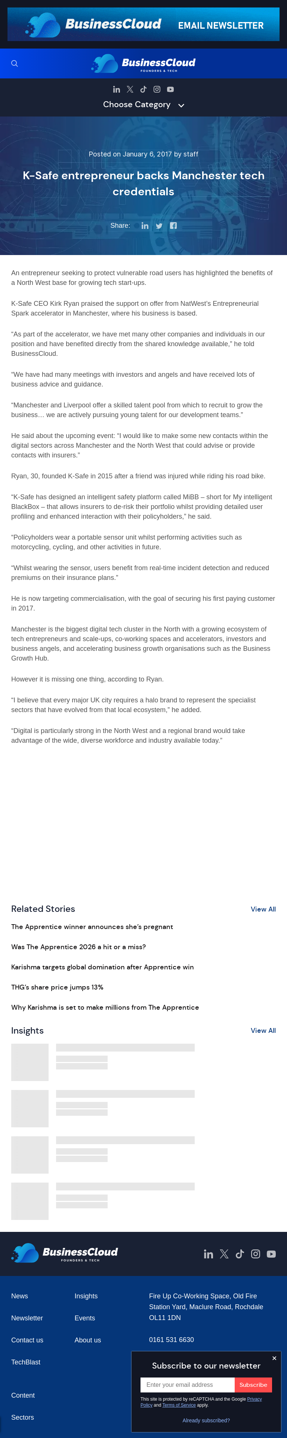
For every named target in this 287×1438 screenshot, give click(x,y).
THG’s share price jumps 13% (57, 987)
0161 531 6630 (171, 1340)
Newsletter (27, 1318)
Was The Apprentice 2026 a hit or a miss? (78, 947)
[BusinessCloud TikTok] (143, 89)
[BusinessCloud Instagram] (157, 89)
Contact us (27, 1340)
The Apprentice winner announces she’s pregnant (92, 927)
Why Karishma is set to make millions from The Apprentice (105, 1007)
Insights (86, 1296)
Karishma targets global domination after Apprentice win (102, 967)
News (19, 1296)
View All (263, 909)
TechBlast (25, 1362)
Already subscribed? (206, 1420)
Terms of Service (179, 1405)
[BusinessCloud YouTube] (170, 89)
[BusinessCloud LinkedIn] (116, 89)
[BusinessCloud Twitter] (130, 89)
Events (85, 1318)
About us (88, 1340)
